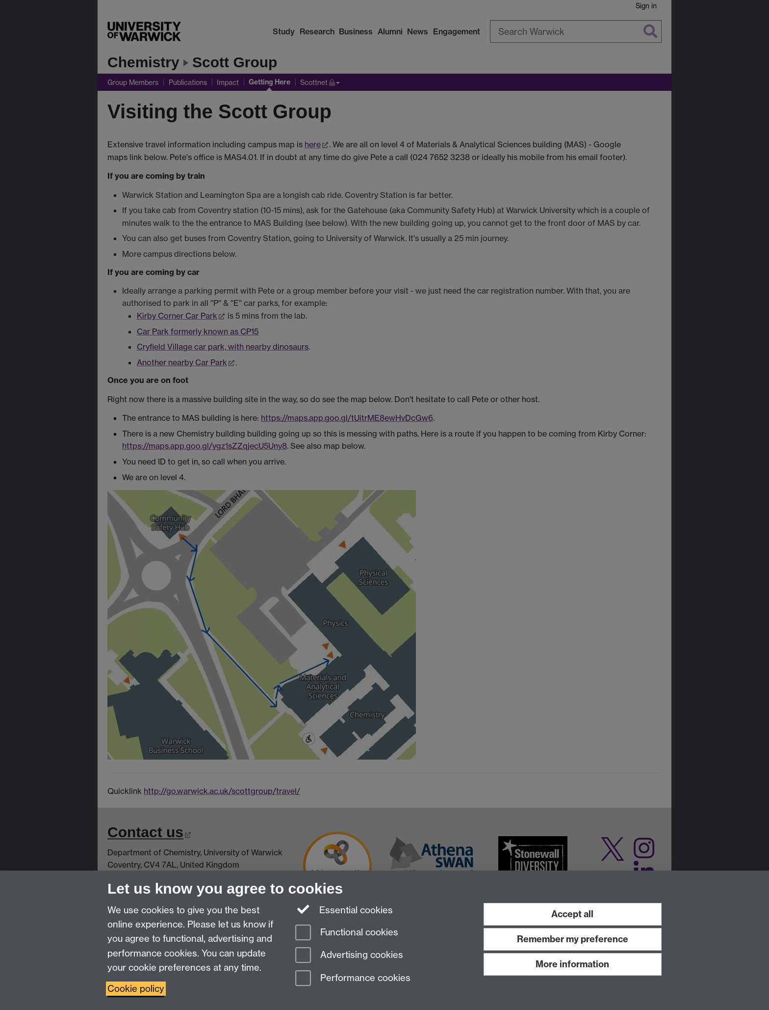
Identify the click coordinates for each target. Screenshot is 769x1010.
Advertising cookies (349, 956)
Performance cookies (352, 979)
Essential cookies (344, 909)
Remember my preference (572, 939)
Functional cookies (346, 933)
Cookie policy (135, 988)
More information (572, 964)
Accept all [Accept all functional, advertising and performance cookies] (572, 914)
